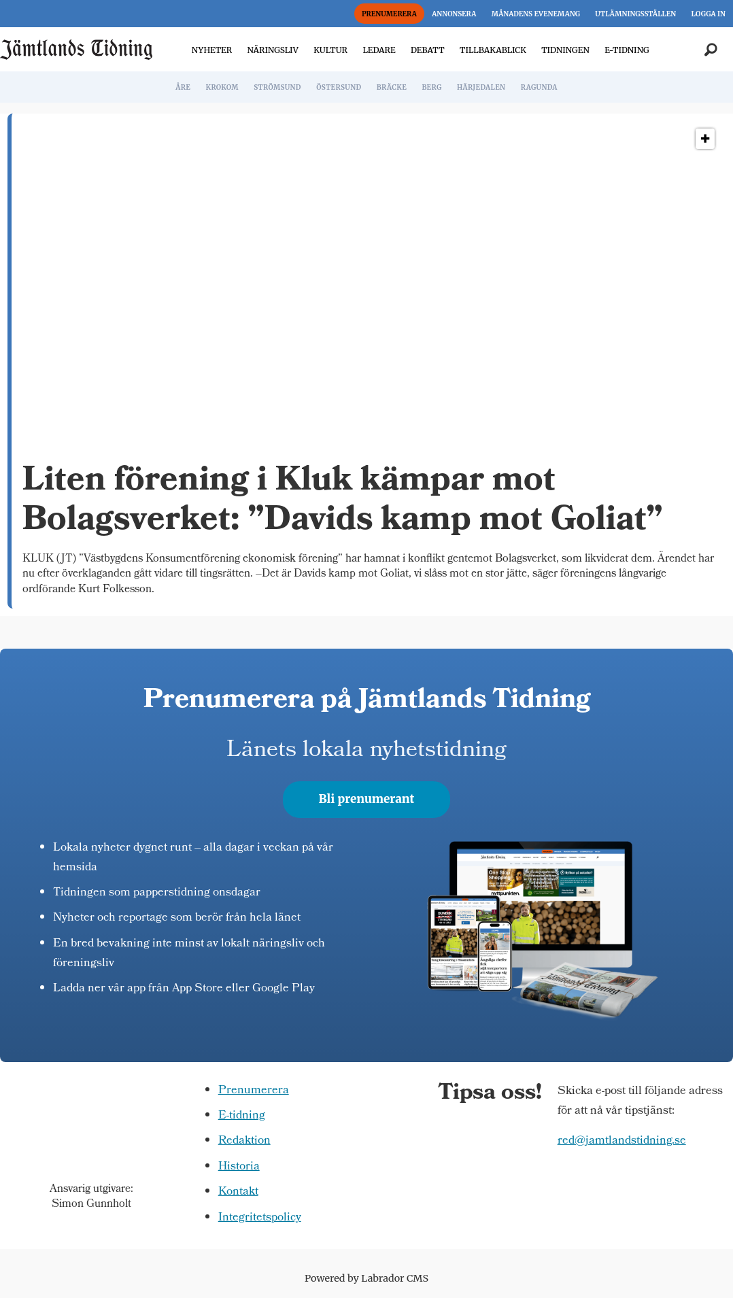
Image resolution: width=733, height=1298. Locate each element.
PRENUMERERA (389, 14)
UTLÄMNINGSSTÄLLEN (635, 14)
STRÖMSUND (277, 87)
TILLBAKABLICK (493, 50)
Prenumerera (253, 1091)
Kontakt (238, 1192)
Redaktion (244, 1141)
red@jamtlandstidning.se (622, 1141)
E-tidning (241, 1116)
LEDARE (378, 50)
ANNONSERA (454, 14)
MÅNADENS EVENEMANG (536, 14)
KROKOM (221, 87)
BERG (431, 87)
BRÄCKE (392, 87)
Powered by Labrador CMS (366, 1278)
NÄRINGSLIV (272, 50)
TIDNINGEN (565, 50)
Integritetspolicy (259, 1218)
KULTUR (330, 50)
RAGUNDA (539, 87)
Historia (239, 1167)
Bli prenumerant (367, 798)
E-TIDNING (626, 50)
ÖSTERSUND (338, 87)
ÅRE (182, 87)
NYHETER (212, 50)
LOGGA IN (709, 14)
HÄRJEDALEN (481, 87)
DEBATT (428, 50)
